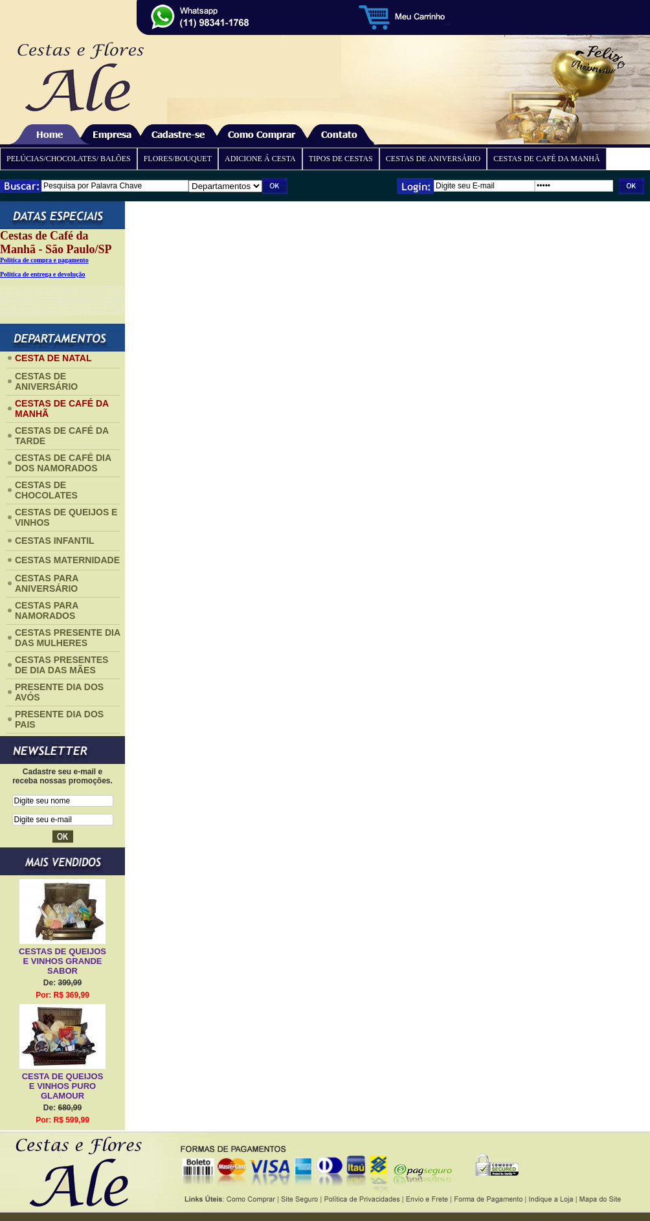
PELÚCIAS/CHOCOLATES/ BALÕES (68, 158)
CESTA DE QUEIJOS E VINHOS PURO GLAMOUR (63, 1086)
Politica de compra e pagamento (44, 259)
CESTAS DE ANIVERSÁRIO (433, 158)
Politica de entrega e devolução (42, 274)
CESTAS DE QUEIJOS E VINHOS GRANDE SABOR (62, 961)
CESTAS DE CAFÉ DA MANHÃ (546, 158)
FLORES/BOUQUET (178, 158)
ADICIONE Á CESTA (260, 158)
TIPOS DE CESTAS (341, 158)
